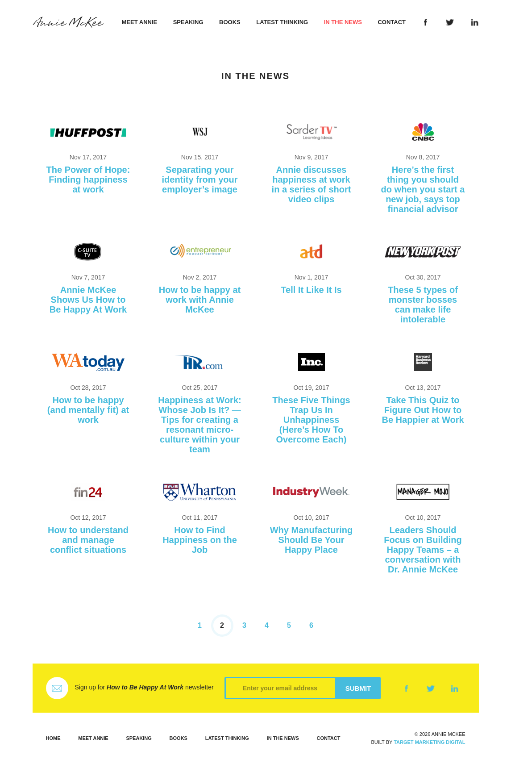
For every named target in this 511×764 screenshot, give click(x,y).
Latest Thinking (282, 22)
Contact (392, 22)
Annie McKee (68, 22)
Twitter (450, 22)
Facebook (425, 22)
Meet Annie (140, 22)
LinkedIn (474, 22)
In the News (343, 22)
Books (230, 22)
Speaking (188, 22)
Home (53, 738)
